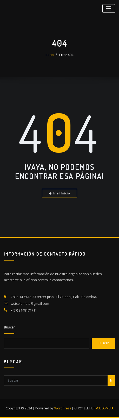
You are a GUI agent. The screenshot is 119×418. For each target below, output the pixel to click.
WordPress (62, 408)
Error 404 (66, 54)
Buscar (9, 346)
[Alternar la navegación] (108, 8)
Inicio (50, 54)
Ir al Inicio (59, 193)
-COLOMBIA (105, 408)
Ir (111, 401)
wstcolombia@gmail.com (30, 319)
